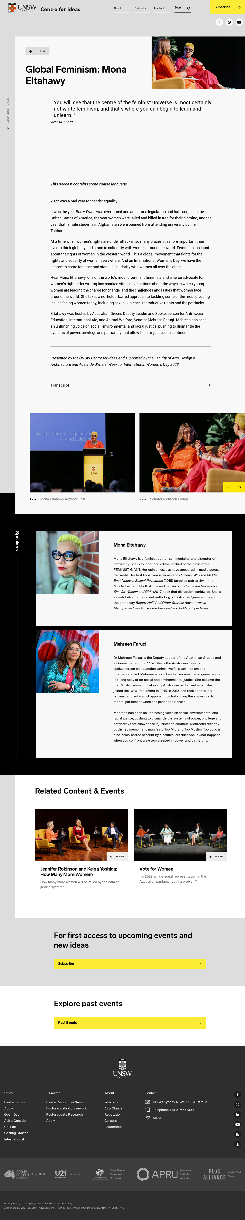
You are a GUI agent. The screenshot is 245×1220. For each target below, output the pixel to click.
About (117, 8)
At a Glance (113, 1108)
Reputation (113, 1114)
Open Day (11, 1114)
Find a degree (14, 1102)
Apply (8, 1108)
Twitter (237, 1104)
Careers (110, 1121)
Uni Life (10, 1127)
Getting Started (16, 1133)
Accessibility (65, 1203)
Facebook (237, 1094)
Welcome (111, 1102)
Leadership (113, 1127)
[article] (81, 854)
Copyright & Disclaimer (39, 1203)
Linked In (237, 1114)
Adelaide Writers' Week (98, 364)
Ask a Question (16, 1121)
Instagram (237, 1134)
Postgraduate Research (64, 1114)
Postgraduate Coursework (66, 1108)
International (14, 1139)
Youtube (237, 1124)
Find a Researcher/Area (64, 1102)
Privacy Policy (12, 1203)
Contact (159, 8)
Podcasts (140, 8)
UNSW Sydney (237, 1144)
